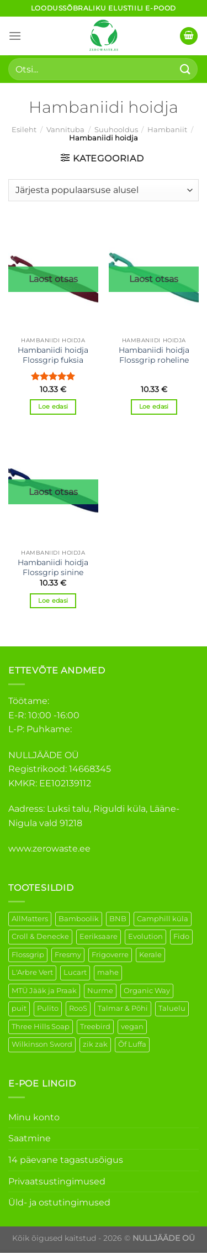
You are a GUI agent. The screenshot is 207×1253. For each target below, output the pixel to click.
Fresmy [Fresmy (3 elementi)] (68, 955)
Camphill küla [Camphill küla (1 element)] (162, 919)
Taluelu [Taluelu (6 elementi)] (171, 1008)
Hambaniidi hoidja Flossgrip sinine (53, 567)
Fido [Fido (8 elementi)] (181, 936)
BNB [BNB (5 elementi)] (117, 919)
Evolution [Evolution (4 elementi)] (145, 936)
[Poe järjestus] (103, 190)
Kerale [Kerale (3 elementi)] (150, 955)
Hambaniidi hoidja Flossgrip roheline (154, 355)
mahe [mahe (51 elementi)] (108, 972)
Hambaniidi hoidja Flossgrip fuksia (53, 355)
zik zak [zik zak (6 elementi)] (95, 1044)
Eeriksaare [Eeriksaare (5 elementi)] (98, 936)
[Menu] (15, 35)
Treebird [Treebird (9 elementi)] (95, 1026)
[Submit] (185, 69)
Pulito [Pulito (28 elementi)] (48, 1008)
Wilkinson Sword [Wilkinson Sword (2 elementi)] (42, 1044)
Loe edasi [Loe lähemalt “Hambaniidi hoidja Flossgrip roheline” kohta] (154, 406)
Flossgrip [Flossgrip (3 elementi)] (28, 955)
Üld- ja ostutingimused (59, 1202)
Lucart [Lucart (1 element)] (75, 972)
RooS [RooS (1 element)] (78, 1008)
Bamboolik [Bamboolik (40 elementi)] (79, 919)
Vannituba (65, 130)
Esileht (24, 130)
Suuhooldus (116, 130)
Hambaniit (167, 130)
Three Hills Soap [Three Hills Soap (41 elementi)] (41, 1026)
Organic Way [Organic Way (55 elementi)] (147, 990)
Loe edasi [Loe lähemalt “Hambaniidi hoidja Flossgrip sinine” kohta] (53, 600)
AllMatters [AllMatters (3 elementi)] (30, 919)
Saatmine (29, 1138)
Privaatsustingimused (56, 1181)
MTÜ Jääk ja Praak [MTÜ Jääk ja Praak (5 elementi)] (44, 990)
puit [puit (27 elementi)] (19, 1008)
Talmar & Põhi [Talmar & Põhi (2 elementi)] (123, 1008)
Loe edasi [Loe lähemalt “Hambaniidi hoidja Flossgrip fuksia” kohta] (53, 406)
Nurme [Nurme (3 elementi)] (100, 990)
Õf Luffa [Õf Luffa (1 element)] (132, 1044)
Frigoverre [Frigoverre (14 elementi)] (110, 955)
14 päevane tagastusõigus (65, 1160)
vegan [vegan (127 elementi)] (132, 1026)
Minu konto (34, 1117)
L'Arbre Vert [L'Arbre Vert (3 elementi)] (32, 972)
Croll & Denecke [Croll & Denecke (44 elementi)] (40, 936)
